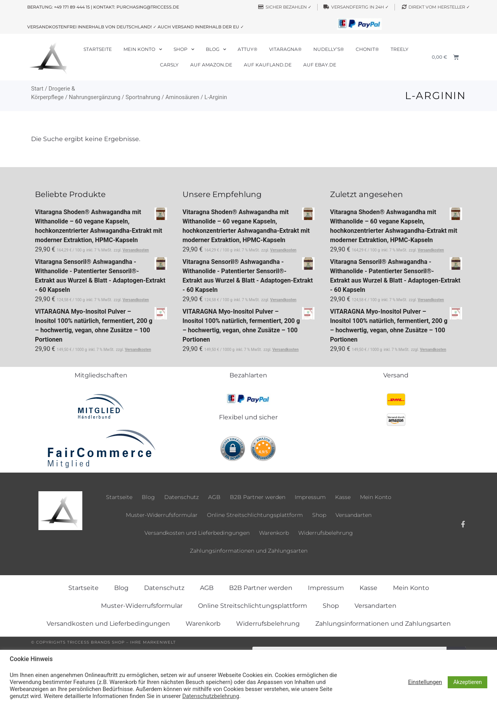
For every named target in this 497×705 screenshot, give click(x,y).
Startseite (97, 49)
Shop (184, 49)
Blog (216, 49)
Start (37, 88)
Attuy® (247, 49)
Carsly (169, 65)
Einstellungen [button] (425, 682)
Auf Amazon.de (211, 65)
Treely (399, 49)
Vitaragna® (285, 49)
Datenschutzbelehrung (210, 696)
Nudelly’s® (328, 49)
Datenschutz (181, 497)
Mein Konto (142, 49)
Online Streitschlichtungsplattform (255, 514)
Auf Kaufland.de (268, 65)
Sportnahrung (142, 97)
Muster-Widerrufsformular (162, 514)
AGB (214, 497)
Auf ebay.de (319, 65)
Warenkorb (274, 532)
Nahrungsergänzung (94, 97)
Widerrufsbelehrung (325, 532)
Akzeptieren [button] (467, 682)
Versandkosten (136, 250)
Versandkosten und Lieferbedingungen (197, 532)
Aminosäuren (182, 97)
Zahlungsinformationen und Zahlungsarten (249, 550)
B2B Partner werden (257, 497)
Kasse (343, 497)
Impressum (310, 497)
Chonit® (367, 49)
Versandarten (353, 514)
